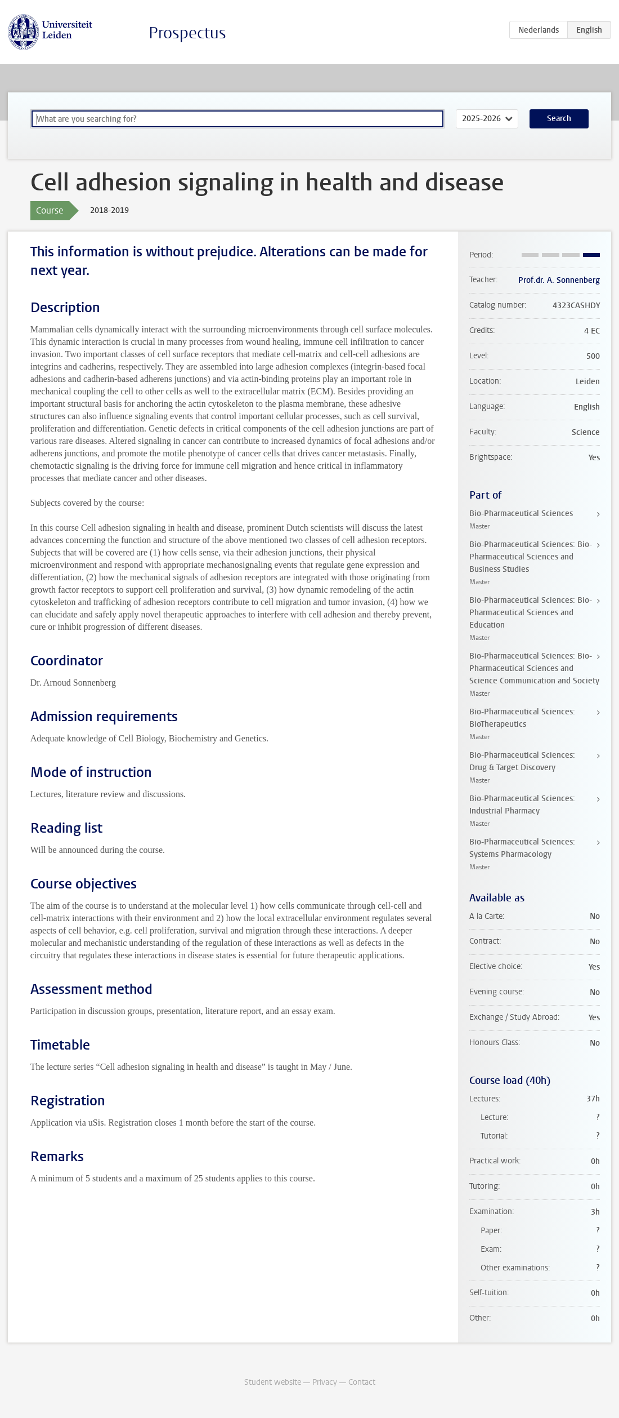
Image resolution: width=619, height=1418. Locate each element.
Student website (272, 1382)
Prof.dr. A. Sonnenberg (559, 280)
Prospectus (187, 33)
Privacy (324, 1382)
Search (559, 118)
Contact (361, 1382)
